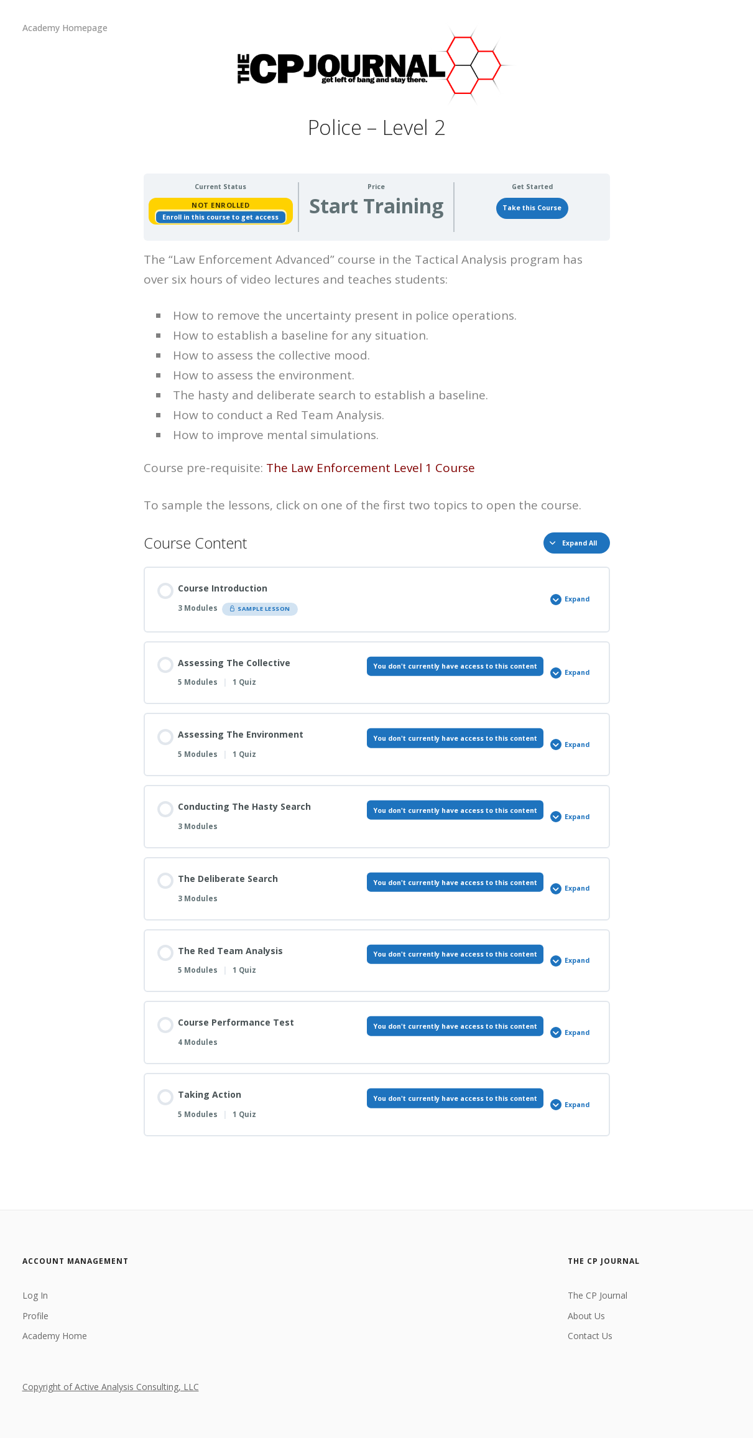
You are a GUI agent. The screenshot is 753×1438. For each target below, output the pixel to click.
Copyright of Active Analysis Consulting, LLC (110, 1387)
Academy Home (54, 1336)
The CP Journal (597, 1295)
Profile (35, 1316)
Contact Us (590, 1336)
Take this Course (531, 207)
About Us (586, 1316)
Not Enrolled (220, 205)
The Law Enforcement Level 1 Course (370, 468)
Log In (35, 1295)
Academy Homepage (65, 28)
